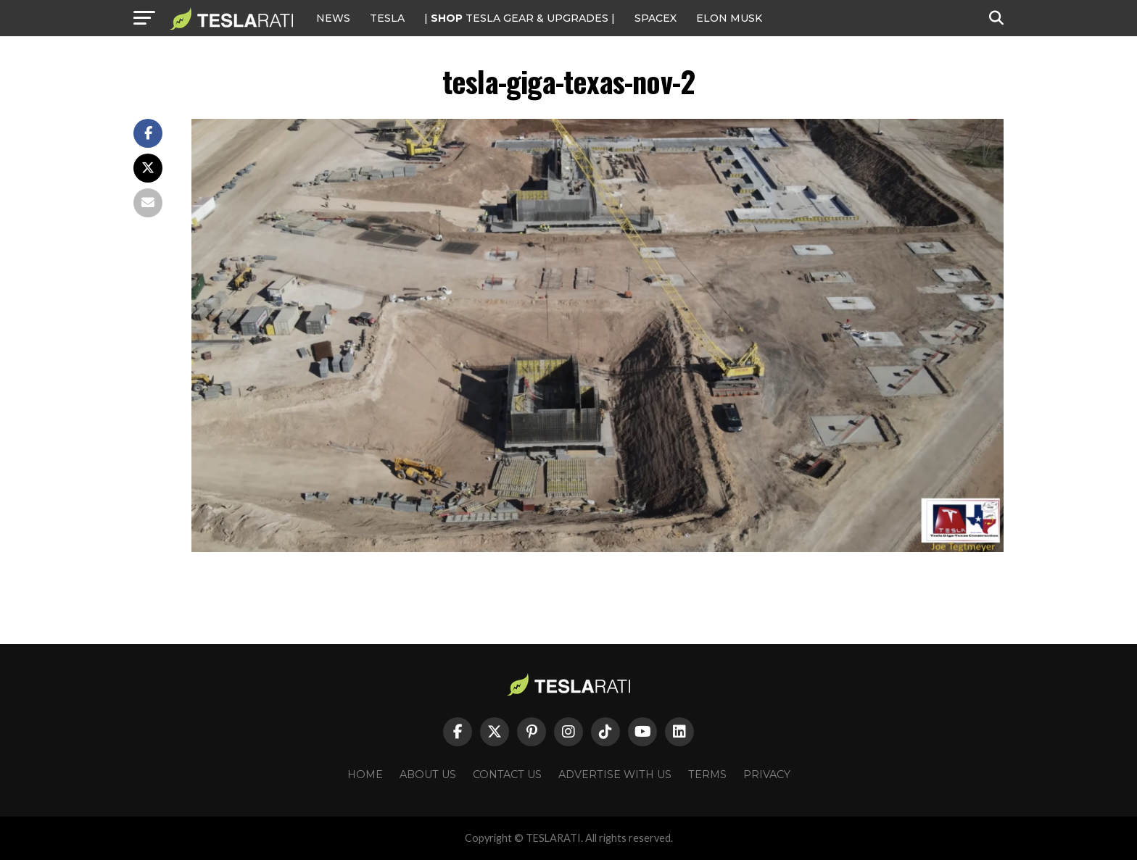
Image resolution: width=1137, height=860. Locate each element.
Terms (707, 774)
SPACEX (655, 18)
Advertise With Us (614, 774)
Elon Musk (729, 18)
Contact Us (507, 774)
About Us (428, 774)
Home (365, 774)
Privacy (766, 774)
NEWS (333, 18)
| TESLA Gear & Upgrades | (519, 18)
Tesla (387, 18)
